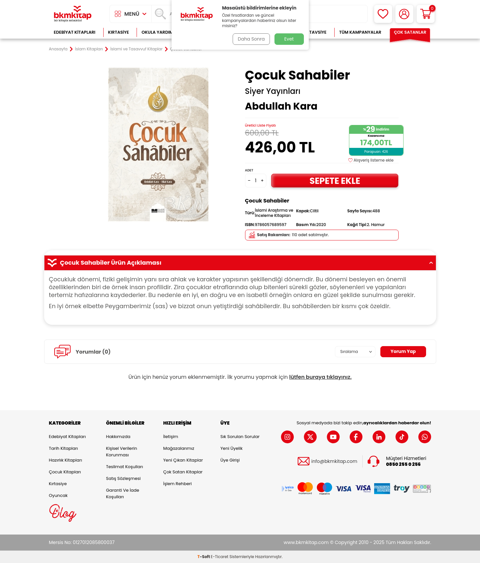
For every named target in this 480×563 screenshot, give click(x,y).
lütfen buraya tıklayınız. (320, 377)
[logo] (73, 14)
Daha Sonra (250, 39)
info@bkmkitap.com (334, 461)
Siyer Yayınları (273, 91)
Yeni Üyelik (232, 448)
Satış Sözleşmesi (123, 478)
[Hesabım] (404, 14)
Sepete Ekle (335, 180)
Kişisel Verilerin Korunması (121, 451)
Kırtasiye (118, 32)
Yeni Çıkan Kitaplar (183, 460)
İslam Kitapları (89, 49)
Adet (249, 170)
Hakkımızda (118, 436)
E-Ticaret (219, 556)
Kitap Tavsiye (311, 32)
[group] (158, 144)
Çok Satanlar (410, 32)
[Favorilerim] (383, 14)
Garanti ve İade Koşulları (122, 493)
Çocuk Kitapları (65, 472)
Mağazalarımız (178, 448)
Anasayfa (58, 49)
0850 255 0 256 (403, 464)
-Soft (204, 556)
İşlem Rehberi (177, 484)
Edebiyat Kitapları (74, 32)
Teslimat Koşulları (124, 467)
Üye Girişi (230, 460)
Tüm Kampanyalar (360, 32)
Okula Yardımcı (159, 32)
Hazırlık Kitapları (65, 460)
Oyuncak (58, 495)
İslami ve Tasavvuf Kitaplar (136, 49)
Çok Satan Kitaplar (183, 472)
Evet (289, 39)
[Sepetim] (426, 14)
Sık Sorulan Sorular (240, 436)
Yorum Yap (403, 351)
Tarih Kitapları (63, 448)
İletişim (170, 436)
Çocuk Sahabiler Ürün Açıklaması (240, 262)
